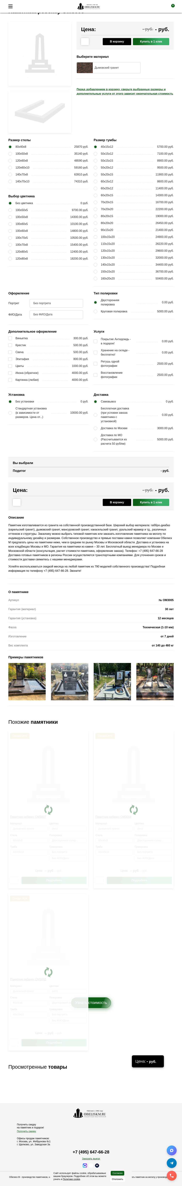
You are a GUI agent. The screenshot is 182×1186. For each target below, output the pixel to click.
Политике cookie (71, 1179)
